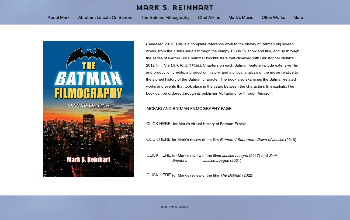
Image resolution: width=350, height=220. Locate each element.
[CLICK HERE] (159, 124)
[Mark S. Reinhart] (175, 7)
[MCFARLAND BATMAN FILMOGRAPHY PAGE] (189, 108)
